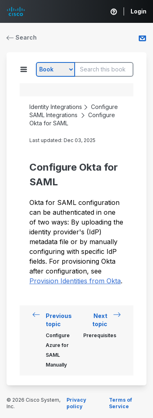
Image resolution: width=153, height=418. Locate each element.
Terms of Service (120, 403)
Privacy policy (76, 403)
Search (22, 37)
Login (138, 11)
